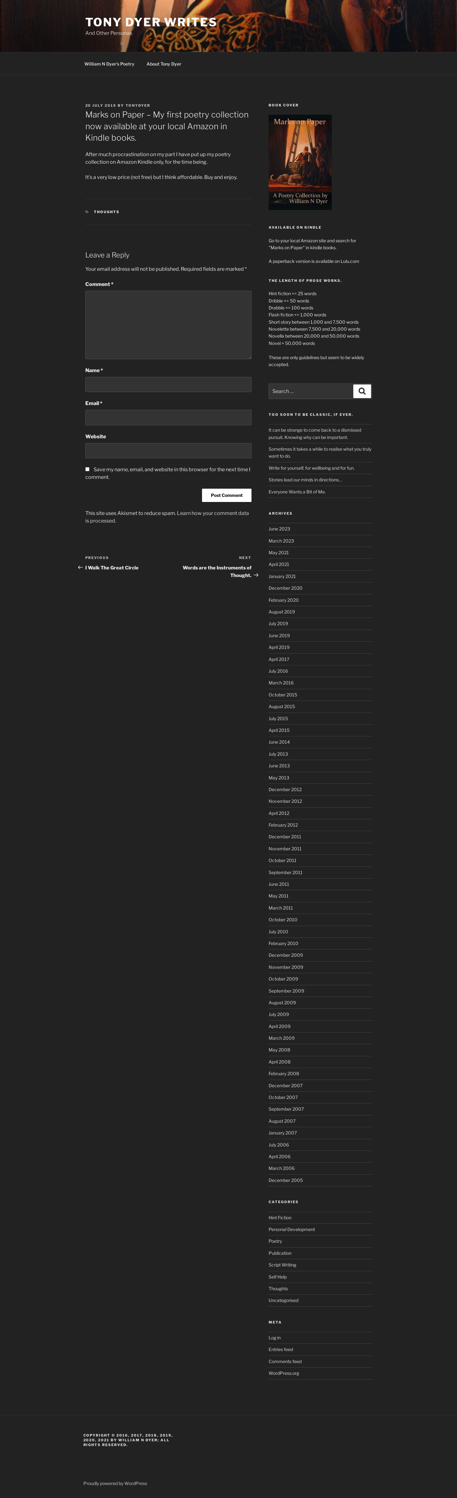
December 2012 (285, 789)
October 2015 (283, 694)
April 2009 (280, 1026)
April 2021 (279, 564)
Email (93, 403)
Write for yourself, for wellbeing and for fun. (312, 468)
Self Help (278, 1276)
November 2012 (285, 801)
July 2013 (278, 754)
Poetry (275, 1241)
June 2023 (279, 528)
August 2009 (282, 1002)
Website (95, 437)
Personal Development (292, 1229)
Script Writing (282, 1264)
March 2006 (282, 1168)
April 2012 (279, 813)
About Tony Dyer (164, 64)
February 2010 (283, 943)
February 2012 (283, 825)
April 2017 (279, 659)
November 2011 (285, 848)
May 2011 (279, 895)
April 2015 (279, 730)
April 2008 (280, 1061)
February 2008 (284, 1073)
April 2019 (279, 647)
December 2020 (286, 588)
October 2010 (283, 919)
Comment (99, 284)
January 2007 (283, 1132)
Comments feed (285, 1361)
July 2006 (279, 1144)
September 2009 (286, 990)
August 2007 (282, 1121)
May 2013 (279, 777)
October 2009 (283, 978)
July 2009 (279, 1014)
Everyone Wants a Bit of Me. (297, 491)
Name (94, 370)
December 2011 (285, 836)
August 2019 (282, 611)
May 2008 (279, 1049)
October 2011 (283, 860)
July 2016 (278, 671)
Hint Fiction (280, 1217)
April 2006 (280, 1156)
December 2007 (286, 1085)
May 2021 (279, 552)
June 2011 (279, 884)
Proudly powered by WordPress (115, 1483)
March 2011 (281, 908)
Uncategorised (283, 1300)
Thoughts (107, 212)
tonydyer (138, 105)
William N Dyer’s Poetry (109, 64)
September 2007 (286, 1109)
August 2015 (282, 706)
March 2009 (282, 1038)
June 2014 (279, 742)
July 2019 (278, 623)
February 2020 (284, 600)
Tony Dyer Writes (151, 22)
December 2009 (286, 955)
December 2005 (286, 1180)
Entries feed (281, 1349)
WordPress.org (284, 1373)
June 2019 (279, 635)
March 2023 (281, 540)
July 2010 (278, 931)
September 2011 (286, 872)
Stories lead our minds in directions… (305, 479)
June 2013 (279, 765)
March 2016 (281, 682)
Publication (280, 1253)
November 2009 (286, 967)
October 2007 (283, 1097)
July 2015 (278, 718)
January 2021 (282, 576)
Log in (275, 1337)
